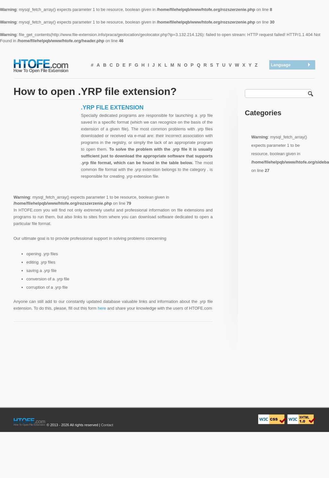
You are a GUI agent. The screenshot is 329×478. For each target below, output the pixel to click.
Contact (107, 425)
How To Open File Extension (48, 65)
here (102, 308)
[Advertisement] (45, 144)
